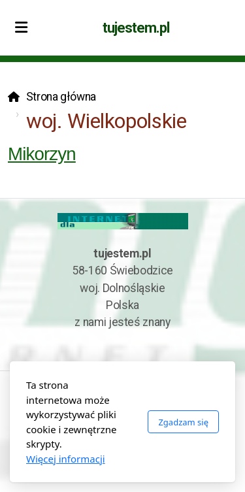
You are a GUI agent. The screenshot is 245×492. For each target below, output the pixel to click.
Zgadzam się (183, 422)
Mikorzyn (42, 154)
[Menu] (21, 28)
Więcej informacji (65, 458)
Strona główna (61, 96)
